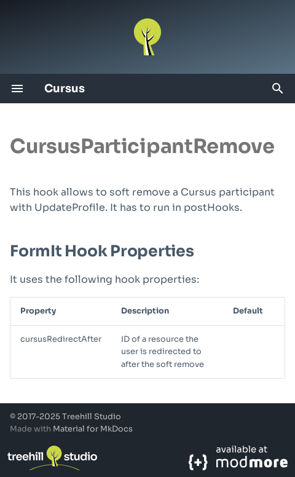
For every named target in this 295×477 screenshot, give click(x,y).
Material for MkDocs (93, 429)
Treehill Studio (91, 417)
